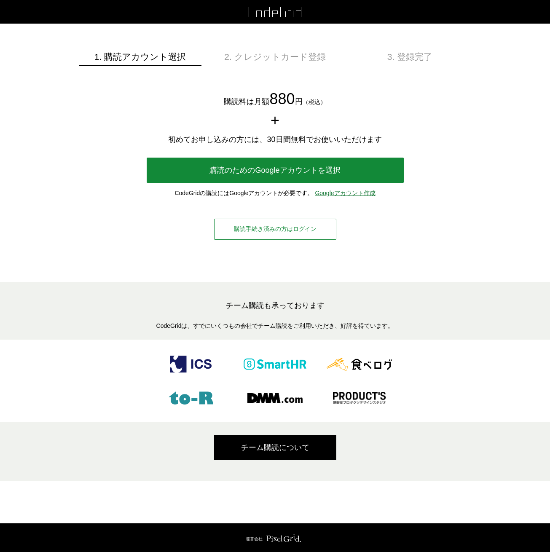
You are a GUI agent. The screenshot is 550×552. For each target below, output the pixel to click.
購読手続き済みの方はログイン (275, 228)
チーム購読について (275, 447)
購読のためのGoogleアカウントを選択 (274, 170)
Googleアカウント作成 (345, 193)
